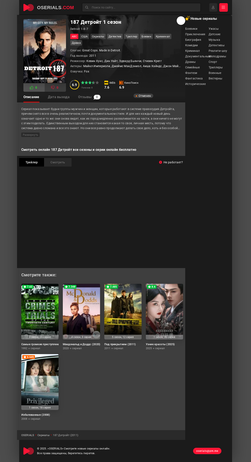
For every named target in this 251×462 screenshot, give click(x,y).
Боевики (191, 28)
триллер (131, 36)
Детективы (217, 45)
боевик (146, 36)
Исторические (195, 84)
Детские (215, 34)
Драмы (190, 62)
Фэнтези (191, 73)
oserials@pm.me (207, 450)
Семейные (192, 67)
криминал (163, 36)
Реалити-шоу (218, 50)
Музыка (214, 39)
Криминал (192, 50)
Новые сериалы (201, 18)
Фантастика (194, 78)
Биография (193, 39)
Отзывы (89, 97)
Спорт (213, 62)
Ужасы (214, 28)
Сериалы (98, 36)
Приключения (195, 34)
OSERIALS (27, 435)
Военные (215, 73)
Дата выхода (59, 97)
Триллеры (216, 67)
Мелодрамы (217, 56)
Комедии (191, 45)
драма (76, 42)
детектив (115, 36)
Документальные (197, 56)
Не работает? (171, 162)
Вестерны (215, 78)
